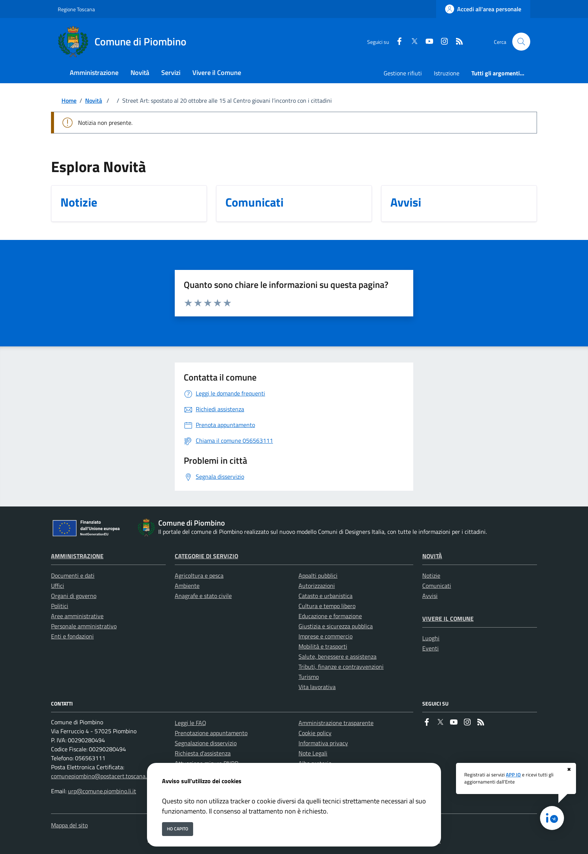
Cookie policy (315, 732)
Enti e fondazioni (72, 636)
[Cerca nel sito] (521, 42)
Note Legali (312, 753)
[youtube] (426, 42)
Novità (93, 100)
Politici (59, 605)
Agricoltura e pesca (199, 575)
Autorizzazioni (316, 585)
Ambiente (187, 585)
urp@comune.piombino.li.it (102, 791)
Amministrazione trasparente (336, 722)
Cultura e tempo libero (327, 605)
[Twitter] (411, 42)
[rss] (456, 42)
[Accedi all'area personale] (483, 9)
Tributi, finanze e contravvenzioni (341, 666)
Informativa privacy (323, 743)
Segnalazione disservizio (206, 743)
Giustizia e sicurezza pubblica (335, 626)
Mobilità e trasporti (322, 646)
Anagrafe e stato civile (203, 595)
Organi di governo (73, 595)
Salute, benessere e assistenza (337, 656)
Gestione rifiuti (403, 73)
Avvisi (430, 595)
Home (69, 100)
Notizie (431, 575)
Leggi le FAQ (190, 722)
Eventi (430, 648)
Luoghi (431, 638)
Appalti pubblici (318, 575)
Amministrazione (77, 555)
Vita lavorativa (317, 686)
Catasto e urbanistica (325, 595)
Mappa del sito (69, 825)
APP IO (513, 774)
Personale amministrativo (84, 626)
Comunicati (436, 585)
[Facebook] (396, 42)
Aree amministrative (77, 615)
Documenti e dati (72, 575)
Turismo (308, 676)
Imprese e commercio (325, 636)
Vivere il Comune (448, 618)
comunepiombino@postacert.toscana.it (100, 776)
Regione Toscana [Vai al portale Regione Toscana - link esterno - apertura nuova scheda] (76, 9)
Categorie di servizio (206, 555)
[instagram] (441, 42)
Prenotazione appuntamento (211, 732)
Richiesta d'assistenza (203, 753)
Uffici (57, 585)
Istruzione (446, 73)
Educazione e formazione (330, 615)
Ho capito (177, 828)
